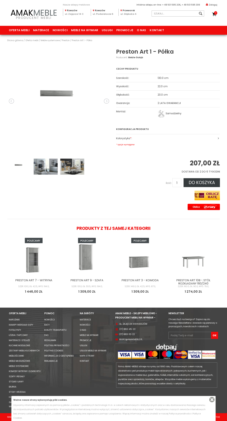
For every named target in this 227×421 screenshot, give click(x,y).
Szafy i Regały (17, 376)
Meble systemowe (19, 366)
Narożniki (14, 319)
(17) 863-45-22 (127, 329)
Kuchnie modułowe (19, 345)
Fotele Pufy (15, 329)
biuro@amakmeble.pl (130, 339)
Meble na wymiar (84, 30)
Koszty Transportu (55, 329)
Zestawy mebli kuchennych (24, 350)
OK (215, 335)
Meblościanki (16, 355)
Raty (47, 324)
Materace (41, 30)
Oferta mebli (19, 30)
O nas (141, 30)
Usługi (107, 30)
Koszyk (215, 13)
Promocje (124, 30)
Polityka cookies (53, 350)
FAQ (46, 335)
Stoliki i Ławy (16, 381)
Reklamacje (51, 360)
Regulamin (50, 340)
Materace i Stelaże (19, 340)
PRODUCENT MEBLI (34, 14)
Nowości (60, 30)
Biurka (12, 386)
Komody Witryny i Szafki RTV (25, 371)
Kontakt (157, 30)
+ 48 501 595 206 (171, 4)
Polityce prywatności (180, 413)
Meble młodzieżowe (19, 360)
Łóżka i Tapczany (18, 335)
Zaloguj (211, 4)
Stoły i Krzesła (17, 391)
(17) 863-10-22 (127, 334)
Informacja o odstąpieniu (59, 355)
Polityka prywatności (56, 345)
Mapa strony (87, 355)
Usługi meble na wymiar (93, 350)
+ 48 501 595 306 (191, 4)
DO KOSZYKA (202, 182)
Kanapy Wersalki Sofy (21, 324)
